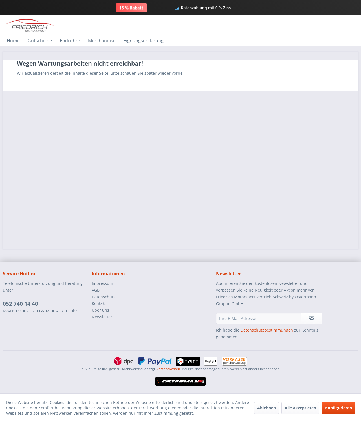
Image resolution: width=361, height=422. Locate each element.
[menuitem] (13, 40)
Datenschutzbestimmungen (267, 330)
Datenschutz (103, 296)
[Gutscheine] (40, 40)
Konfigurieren (338, 407)
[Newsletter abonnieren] (311, 318)
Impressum (102, 283)
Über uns (100, 310)
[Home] (13, 40)
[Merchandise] (102, 40)
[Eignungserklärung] (144, 40)
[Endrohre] (70, 40)
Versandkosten (168, 369)
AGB (96, 290)
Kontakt (99, 303)
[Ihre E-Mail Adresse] (258, 318)
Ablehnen (266, 407)
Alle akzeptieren (300, 407)
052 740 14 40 (20, 303)
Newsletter (102, 316)
